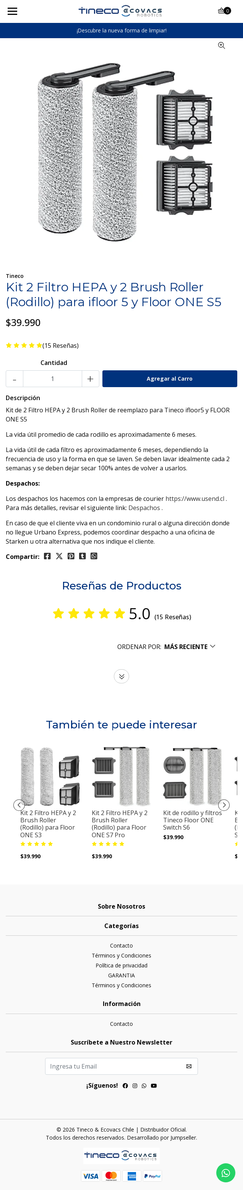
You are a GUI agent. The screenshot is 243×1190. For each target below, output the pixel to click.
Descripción (23, 398)
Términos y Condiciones (121, 955)
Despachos (144, 508)
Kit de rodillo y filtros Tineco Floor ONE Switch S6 (192, 820)
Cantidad (53, 362)
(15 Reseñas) (60, 345)
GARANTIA (121, 975)
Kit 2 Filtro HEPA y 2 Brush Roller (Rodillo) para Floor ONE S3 (48, 824)
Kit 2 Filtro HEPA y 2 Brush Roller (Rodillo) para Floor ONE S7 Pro (119, 824)
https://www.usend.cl (194, 498)
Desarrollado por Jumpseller (161, 1137)
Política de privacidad (121, 965)
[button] (166, 646)
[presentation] (19, 805)
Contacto (121, 945)
